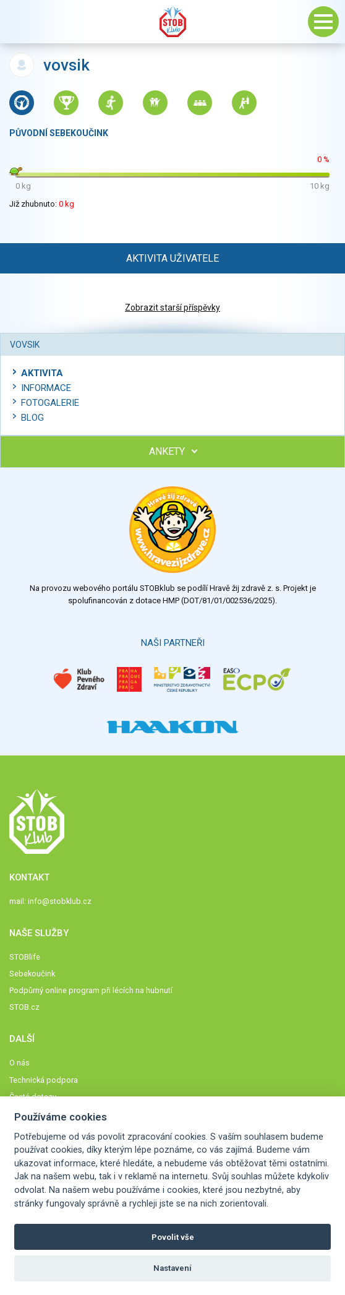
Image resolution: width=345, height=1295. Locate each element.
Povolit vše (172, 1237)
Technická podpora (43, 1080)
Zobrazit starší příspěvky (172, 307)
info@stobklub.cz (60, 901)
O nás (19, 1062)
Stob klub (172, 21)
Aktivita (42, 373)
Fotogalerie (50, 402)
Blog (32, 417)
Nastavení (172, 1268)
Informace (46, 388)
